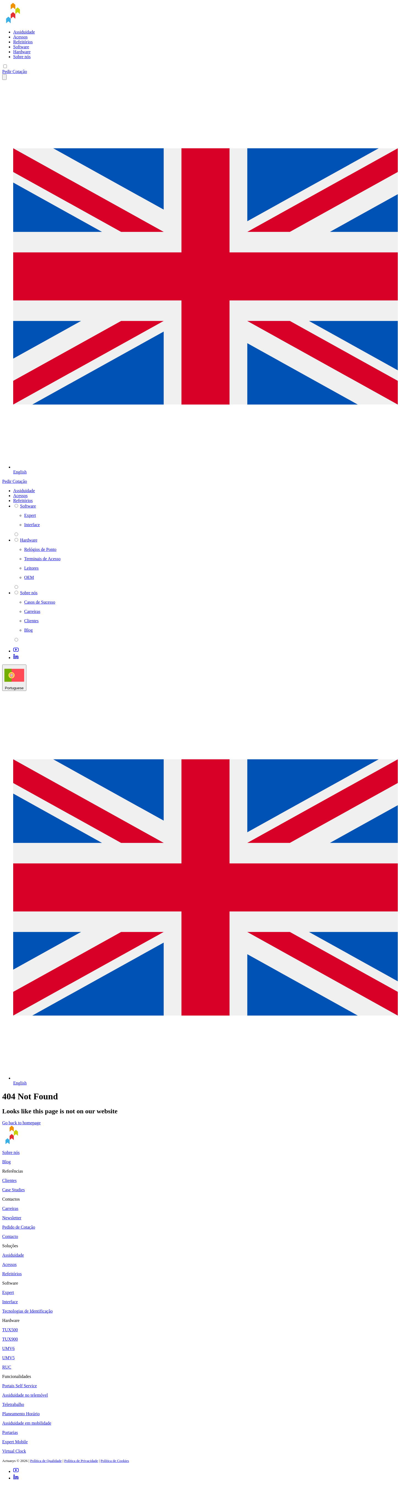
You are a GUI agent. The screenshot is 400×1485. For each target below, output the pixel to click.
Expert (8, 1292)
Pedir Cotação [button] (14, 71)
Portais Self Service (19, 1385)
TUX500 (10, 1329)
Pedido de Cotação (18, 1227)
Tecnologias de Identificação (27, 1311)
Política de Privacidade (81, 1461)
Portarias (10, 1432)
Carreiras (10, 1208)
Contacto (10, 1236)
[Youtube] (16, 651)
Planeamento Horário (21, 1413)
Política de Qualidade (46, 1461)
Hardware (21, 51)
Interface (10, 1301)
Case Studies (13, 1189)
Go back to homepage (21, 1122)
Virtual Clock (14, 1451)
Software (21, 46)
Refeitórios (23, 42)
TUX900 (10, 1339)
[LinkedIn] (16, 657)
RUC (6, 1367)
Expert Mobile (15, 1441)
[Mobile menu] (5, 66)
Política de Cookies (115, 1461)
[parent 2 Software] (16, 534)
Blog (6, 1161)
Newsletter (11, 1217)
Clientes (9, 1180)
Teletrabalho (13, 1404)
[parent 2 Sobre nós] (16, 639)
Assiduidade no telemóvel (25, 1395)
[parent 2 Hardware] (16, 587)
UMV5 (8, 1357)
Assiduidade (24, 32)
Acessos (20, 37)
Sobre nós (22, 56)
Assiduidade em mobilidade (26, 1423)
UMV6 (8, 1348)
